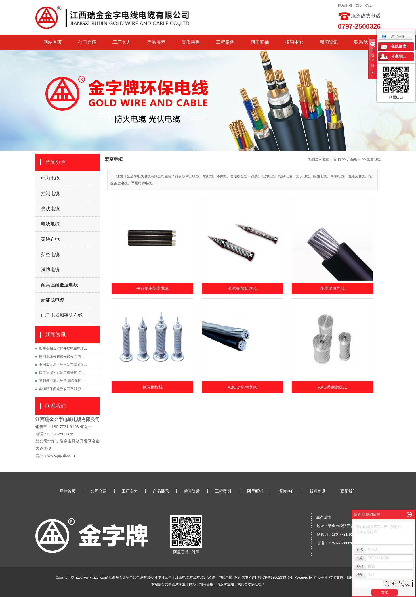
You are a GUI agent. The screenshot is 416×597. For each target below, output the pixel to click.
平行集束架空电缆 (152, 288)
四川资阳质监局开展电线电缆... (63, 349)
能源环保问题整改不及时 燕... (61, 389)
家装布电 (50, 239)
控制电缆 (50, 193)
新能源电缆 (52, 300)
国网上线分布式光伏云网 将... (61, 357)
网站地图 (345, 5)
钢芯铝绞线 (152, 387)
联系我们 (363, 42)
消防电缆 (50, 269)
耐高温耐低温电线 (59, 284)
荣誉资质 (192, 491)
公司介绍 (87, 42)
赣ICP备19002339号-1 (275, 577)
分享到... (398, 56)
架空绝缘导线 (332, 288)
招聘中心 (294, 42)
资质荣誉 (191, 42)
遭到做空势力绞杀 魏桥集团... (61, 381)
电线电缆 (50, 223)
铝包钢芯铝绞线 (242, 288)
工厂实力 (121, 42)
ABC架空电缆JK (242, 387)
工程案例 (225, 42)
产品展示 (156, 42)
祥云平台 (320, 577)
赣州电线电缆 (222, 577)
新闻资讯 (329, 42)
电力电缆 (50, 178)
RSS (358, 5)
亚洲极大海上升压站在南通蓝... (63, 365)
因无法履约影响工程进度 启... (61, 373)
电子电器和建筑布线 (62, 315)
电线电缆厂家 (200, 577)
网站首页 (52, 42)
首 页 (337, 159)
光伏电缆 (50, 208)
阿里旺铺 (260, 42)
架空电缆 (50, 254)
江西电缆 (182, 577)
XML (368, 5)
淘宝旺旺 (393, 36)
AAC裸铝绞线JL (332, 387)
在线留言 (399, 46)
